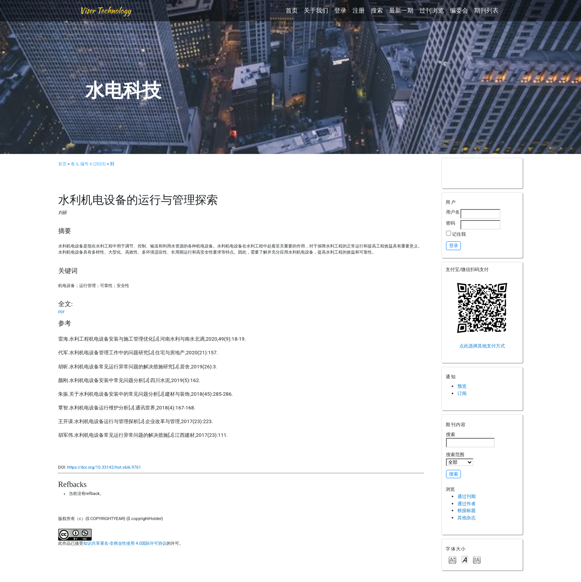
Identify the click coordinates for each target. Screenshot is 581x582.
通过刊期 (466, 496)
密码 (450, 223)
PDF (61, 312)
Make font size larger (477, 559)
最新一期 (401, 10)
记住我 (459, 234)
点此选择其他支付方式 (482, 346)
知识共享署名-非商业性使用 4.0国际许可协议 (125, 543)
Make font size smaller (452, 559)
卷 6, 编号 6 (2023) (88, 164)
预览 (462, 386)
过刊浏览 (431, 10)
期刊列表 (486, 10)
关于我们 (316, 10)
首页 (292, 10)
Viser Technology (105, 10)
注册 (358, 10)
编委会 (459, 10)
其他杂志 (466, 517)
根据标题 (466, 510)
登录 (340, 10)
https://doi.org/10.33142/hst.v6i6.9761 (104, 467)
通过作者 (466, 503)
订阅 (462, 393)
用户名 (453, 212)
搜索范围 (459, 459)
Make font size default (464, 559)
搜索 (377, 10)
